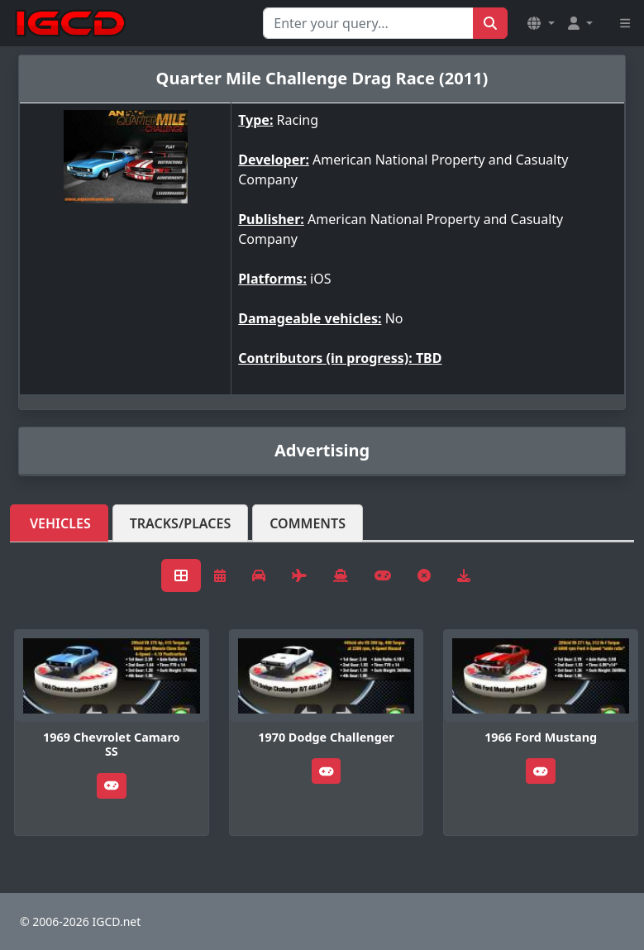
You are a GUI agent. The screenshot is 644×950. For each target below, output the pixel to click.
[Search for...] (368, 23)
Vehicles (60, 523)
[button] (541, 23)
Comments (308, 523)
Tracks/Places (180, 523)
